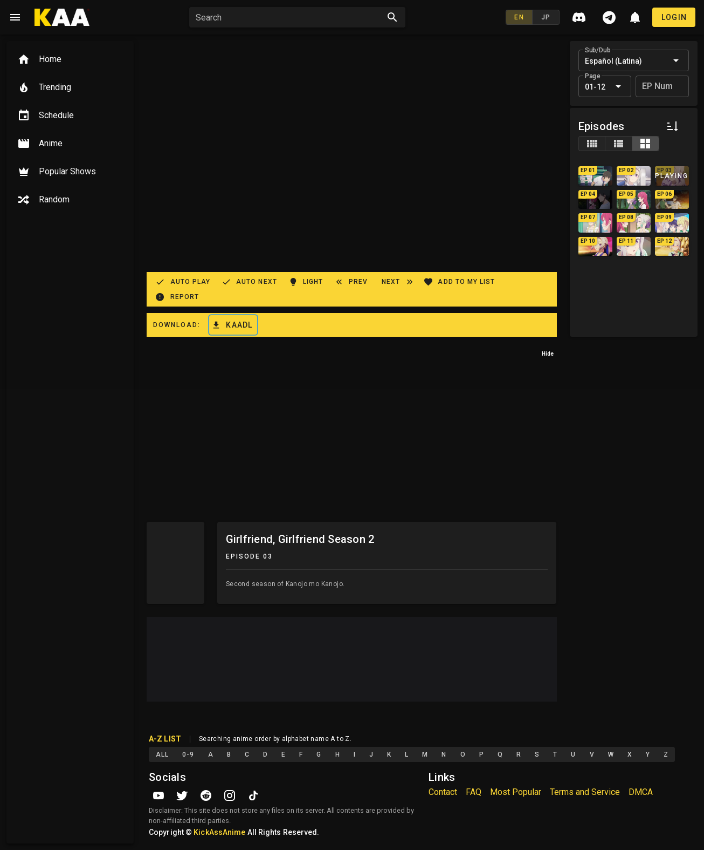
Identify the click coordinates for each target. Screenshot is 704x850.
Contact (443, 792)
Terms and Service (585, 792)
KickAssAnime (219, 832)
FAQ (473, 792)
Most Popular (515, 792)
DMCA (641, 792)
